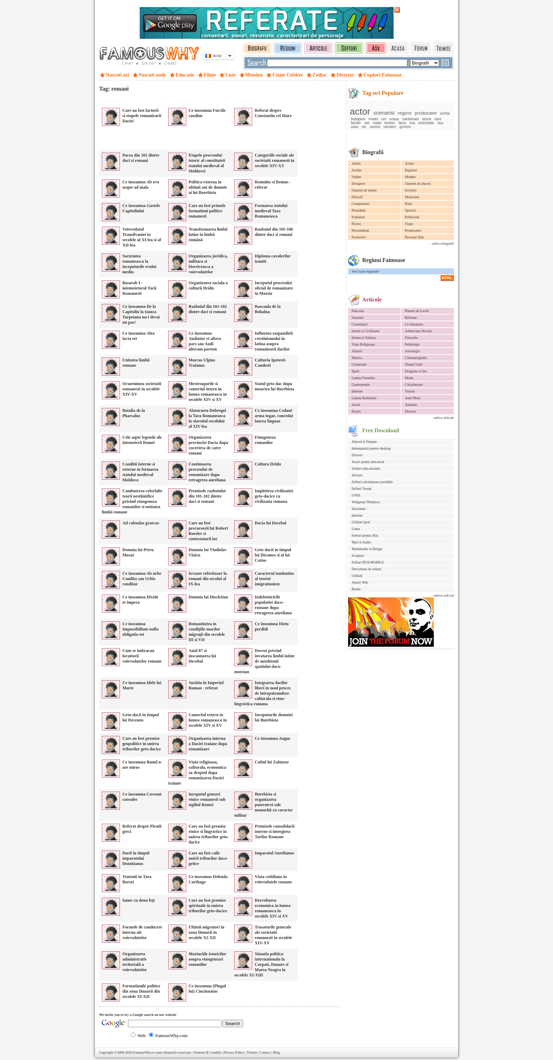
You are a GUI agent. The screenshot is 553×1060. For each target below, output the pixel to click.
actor (360, 111)
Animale (411, 405)
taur (440, 123)
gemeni (405, 127)
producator (426, 113)
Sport (355, 371)
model (373, 119)
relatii (377, 123)
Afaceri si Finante (364, 442)
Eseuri (356, 411)
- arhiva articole (443, 418)
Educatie (358, 311)
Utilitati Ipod (361, 522)
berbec (389, 123)
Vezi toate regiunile (365, 271)
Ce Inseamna (414, 324)
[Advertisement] (181, 98)
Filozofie (411, 338)
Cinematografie (416, 358)
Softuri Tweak (362, 489)
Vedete (356, 177)
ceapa (394, 119)
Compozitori (361, 204)
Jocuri (356, 405)
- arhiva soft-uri (443, 595)
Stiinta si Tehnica (364, 338)
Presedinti (359, 210)
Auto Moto (412, 398)
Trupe (409, 224)
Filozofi (357, 197)
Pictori (356, 224)
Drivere (357, 455)
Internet (357, 391)
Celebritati (359, 364)
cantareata (410, 119)
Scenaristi (358, 237)
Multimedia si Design (367, 549)
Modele (410, 177)
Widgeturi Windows (366, 502)
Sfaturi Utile (414, 364)
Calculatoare (414, 384)
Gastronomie (361, 384)
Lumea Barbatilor (364, 398)
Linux (356, 529)
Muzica (357, 358)
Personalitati (360, 230)
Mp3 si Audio (361, 542)
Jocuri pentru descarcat (368, 462)
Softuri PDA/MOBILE (368, 562)
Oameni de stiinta (364, 190)
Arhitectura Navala (418, 331)
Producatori (413, 230)
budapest (358, 119)
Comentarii (359, 324)
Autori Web (360, 582)
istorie (426, 119)
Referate (411, 317)
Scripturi (358, 556)
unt (383, 119)
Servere (357, 475)
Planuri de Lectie (417, 311)
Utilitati (357, 576)
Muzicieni (412, 197)
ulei (367, 123)
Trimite (252, 1052)
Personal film (414, 237)
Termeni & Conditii (207, 1052)
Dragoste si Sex (416, 371)
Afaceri (357, 351)
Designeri (358, 183)
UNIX (356, 495)
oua (412, 123)
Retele (356, 589)
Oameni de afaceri (418, 183)
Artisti (356, 163)
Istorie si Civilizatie (365, 331)
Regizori (411, 170)
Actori (409, 163)
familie (356, 123)
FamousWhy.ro (143, 1052)
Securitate (359, 509)
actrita (445, 113)
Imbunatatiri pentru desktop (371, 448)
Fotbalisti (358, 217)
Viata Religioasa (363, 344)
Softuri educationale (366, 468)
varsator (389, 127)
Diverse (410, 411)
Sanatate (358, 317)
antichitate (426, 123)
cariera (375, 127)
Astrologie (412, 351)
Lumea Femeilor (363, 378)
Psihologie (412, 344)
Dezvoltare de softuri (366, 569)
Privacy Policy (234, 1052)
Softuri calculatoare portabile (372, 482)
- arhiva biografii (442, 243)
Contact (265, 1052)
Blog (276, 1052)
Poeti (408, 204)
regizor (405, 113)
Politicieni (412, 217)
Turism (410, 391)
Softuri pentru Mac (365, 535)
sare (438, 119)
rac (363, 127)
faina (402, 123)
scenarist (384, 113)
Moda (409, 378)
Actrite (356, 170)
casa (354, 127)
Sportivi (410, 210)
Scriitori (411, 190)
